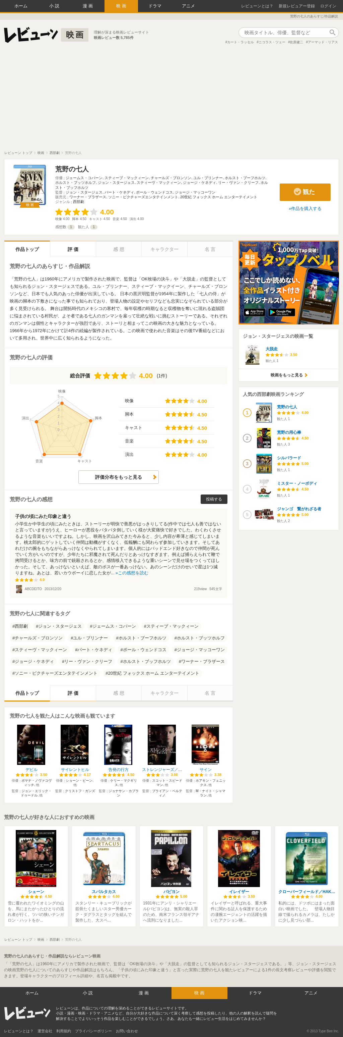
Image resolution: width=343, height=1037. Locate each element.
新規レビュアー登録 (297, 6)
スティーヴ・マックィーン (159, 182)
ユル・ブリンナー (208, 178)
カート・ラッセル (240, 42)
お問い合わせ (127, 1031)
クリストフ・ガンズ (80, 791)
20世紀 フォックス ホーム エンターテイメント (218, 197)
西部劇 (78, 202)
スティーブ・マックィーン (127, 178)
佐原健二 (296, 42)
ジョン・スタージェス (116, 182)
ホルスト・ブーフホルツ (245, 178)
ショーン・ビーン (79, 780)
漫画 (88, 5)
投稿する (214, 499)
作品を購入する (306, 208)
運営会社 (45, 1031)
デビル (31, 769)
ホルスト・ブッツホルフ (75, 182)
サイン (206, 769)
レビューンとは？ (257, 6)
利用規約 (63, 1031)
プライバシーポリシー (93, 1031)
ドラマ (154, 5)
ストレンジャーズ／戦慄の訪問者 (172, 769)
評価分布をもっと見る (118, 477)
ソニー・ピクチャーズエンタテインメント (143, 197)
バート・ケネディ (119, 192)
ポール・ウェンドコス (154, 192)
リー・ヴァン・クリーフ (238, 182)
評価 (74, 249)
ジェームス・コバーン (84, 178)
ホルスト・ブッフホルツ (147, 661)
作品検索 (332, 32)
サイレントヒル (75, 769)
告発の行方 (119, 769)
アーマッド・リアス (323, 42)
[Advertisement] (171, 100)
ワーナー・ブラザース (87, 197)
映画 (122, 5)
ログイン (328, 6)
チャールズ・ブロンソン (171, 178)
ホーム (20, 5)
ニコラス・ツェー (272, 42)
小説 (55, 5)
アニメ (188, 5)
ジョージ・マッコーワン (195, 192)
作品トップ (27, 249)
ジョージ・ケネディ (199, 182)
